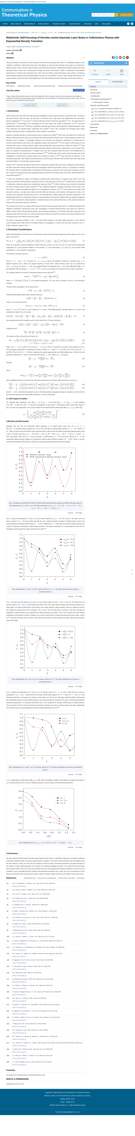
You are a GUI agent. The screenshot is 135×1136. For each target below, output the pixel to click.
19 (46, 153)
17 (80, 145)
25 (38, 186)
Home (5, 24)
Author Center (43, 24)
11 (17, 123)
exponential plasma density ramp (44, 86)
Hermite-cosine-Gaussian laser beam (70, 86)
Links (96, 24)
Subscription (106, 24)
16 (58, 142)
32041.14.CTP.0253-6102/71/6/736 (90, 33)
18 (44, 153)
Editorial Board (29, 24)
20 (59, 155)
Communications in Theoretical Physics (17, 33)
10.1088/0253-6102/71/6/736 (66, 33)
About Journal (16, 24)
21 (15, 164)
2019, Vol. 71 (35, 33)
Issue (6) (44, 33)
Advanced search (126, 15)
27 (54, 272)
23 (64, 181)
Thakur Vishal (10, 47)
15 (57, 134)
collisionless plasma (24, 86)
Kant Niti (35, 47)
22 (20, 175)
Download (87, 24)
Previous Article (30, 105)
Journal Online (75, 24)
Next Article (62, 105)
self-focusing (10, 86)
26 (61, 189)
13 (25, 126)
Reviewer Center (59, 24)
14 (49, 128)
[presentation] (74, 220)
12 (76, 123)
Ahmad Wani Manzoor (24, 47)
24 (52, 183)
